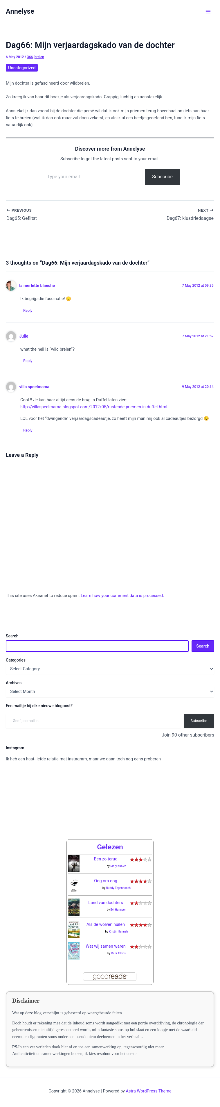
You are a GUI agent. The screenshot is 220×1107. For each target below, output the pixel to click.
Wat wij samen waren (106, 946)
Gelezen (110, 847)
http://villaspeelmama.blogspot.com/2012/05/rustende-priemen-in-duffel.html (93, 406)
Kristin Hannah (118, 931)
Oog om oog (105, 880)
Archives (13, 682)
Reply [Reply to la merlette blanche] (28, 310)
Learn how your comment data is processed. (122, 595)
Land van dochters (105, 902)
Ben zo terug (105, 859)
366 (30, 57)
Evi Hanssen (119, 909)
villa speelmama (34, 386)
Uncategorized (21, 67)
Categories (16, 660)
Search (12, 636)
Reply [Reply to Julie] (28, 361)
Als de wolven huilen (105, 924)
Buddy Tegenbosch (118, 887)
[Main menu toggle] (208, 12)
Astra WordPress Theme (149, 1091)
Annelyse (20, 11)
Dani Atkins (118, 953)
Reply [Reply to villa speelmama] (28, 430)
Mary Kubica (118, 866)
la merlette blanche (37, 285)
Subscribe (162, 176)
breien (39, 57)
